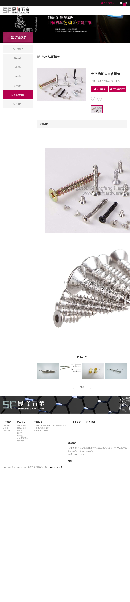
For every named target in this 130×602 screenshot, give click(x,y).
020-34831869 (117, 89)
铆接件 (20, 433)
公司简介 (6, 426)
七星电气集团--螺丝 (42, 428)
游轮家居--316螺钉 (41, 431)
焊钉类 (20, 431)
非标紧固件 (21, 428)
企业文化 (6, 428)
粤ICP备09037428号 (54, 467)
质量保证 (76, 422)
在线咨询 (99, 89)
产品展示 (21, 422)
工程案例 (38, 422)
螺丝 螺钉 (21, 441)
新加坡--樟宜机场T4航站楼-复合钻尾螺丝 (50, 426)
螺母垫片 (20, 436)
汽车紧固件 (21, 426)
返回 (82, 387)
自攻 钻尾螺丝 (22, 438)
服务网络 (6, 431)
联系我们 (90, 422)
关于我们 (7, 422)
